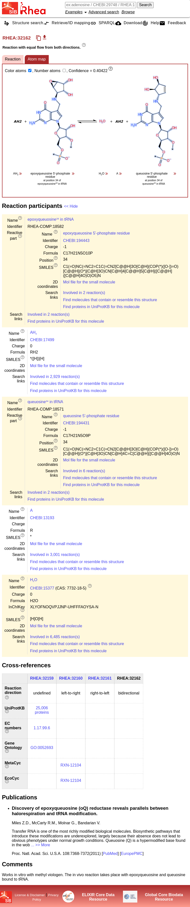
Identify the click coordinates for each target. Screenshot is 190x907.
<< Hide (71, 206)
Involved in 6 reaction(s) (84, 471)
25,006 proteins (42, 710)
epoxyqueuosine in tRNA (50, 219)
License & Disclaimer (30, 895)
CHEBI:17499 (42, 340)
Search (145, 5)
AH (33, 332)
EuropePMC (131, 853)
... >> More (40, 845)
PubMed (110, 853)
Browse (128, 12)
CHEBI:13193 (42, 518)
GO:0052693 (41, 748)
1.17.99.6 (42, 728)
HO (33, 580)
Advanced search (104, 12)
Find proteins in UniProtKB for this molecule (101, 307)
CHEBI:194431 (76, 423)
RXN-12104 (70, 765)
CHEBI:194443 (76, 240)
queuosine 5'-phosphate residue (91, 416)
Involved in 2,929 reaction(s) (55, 377)
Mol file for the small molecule (89, 282)
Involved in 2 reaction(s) (84, 293)
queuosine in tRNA (45, 402)
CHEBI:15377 (42, 588)
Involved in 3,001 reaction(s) (55, 554)
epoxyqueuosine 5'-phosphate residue (96, 233)
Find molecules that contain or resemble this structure (110, 300)
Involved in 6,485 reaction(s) (55, 637)
